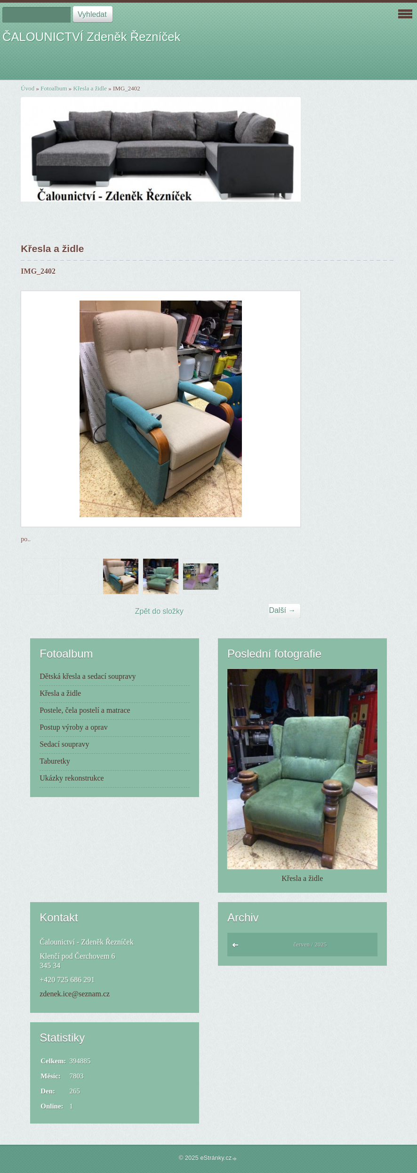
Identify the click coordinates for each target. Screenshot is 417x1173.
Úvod (27, 88)
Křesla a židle (90, 88)
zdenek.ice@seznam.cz (75, 994)
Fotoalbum (53, 88)
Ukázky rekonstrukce (72, 778)
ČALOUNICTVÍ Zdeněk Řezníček (91, 36)
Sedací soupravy (64, 744)
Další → (282, 610)
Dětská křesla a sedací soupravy (88, 676)
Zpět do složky (159, 611)
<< (237, 947)
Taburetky (55, 761)
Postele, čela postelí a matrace (85, 710)
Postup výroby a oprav (73, 727)
